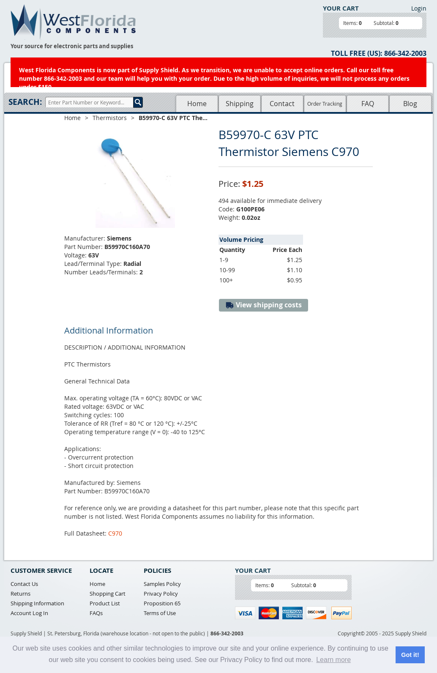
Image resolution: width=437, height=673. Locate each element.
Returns (20, 593)
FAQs (96, 613)
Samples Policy (162, 584)
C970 (115, 533)
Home (197, 103)
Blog (410, 103)
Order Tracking (324, 103)
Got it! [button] (410, 654)
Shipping (240, 103)
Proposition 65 (162, 603)
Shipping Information (37, 603)
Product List (105, 603)
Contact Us (24, 584)
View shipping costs (263, 305)
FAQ (367, 103)
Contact (282, 103)
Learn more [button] (333, 659)
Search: (25, 102)
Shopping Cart (108, 593)
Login (418, 8)
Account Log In (29, 613)
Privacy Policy (161, 593)
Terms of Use (160, 613)
